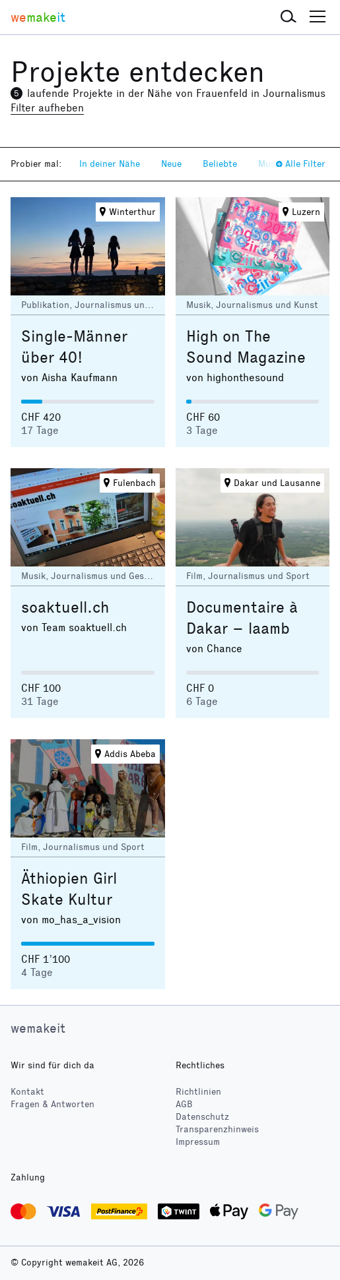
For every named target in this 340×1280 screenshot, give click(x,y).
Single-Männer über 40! (74, 346)
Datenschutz (202, 1116)
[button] (288, 17)
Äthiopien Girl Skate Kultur (69, 889)
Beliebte (220, 163)
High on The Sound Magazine (246, 346)
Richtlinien (198, 1091)
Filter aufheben (47, 108)
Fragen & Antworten (52, 1104)
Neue (171, 163)
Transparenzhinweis (217, 1129)
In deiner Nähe (109, 163)
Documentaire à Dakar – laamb (242, 617)
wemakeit (38, 1028)
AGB (184, 1104)
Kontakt (27, 1091)
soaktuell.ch (65, 607)
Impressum (198, 1141)
